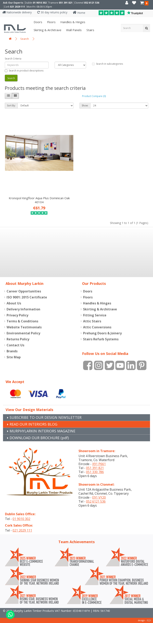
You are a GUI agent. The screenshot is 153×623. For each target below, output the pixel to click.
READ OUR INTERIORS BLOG (33, 424)
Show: (85, 105)
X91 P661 (99, 464)
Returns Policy (18, 339)
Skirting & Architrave (47, 30)
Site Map (14, 357)
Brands (12, 351)
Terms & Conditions (22, 321)
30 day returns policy (52, 12)
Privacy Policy (17, 315)
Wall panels (73, 30)
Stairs (90, 30)
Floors (51, 22)
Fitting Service (94, 315)
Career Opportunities (24, 291)
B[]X (149, 620)
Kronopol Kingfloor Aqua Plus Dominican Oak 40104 (39, 200)
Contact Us (15, 345)
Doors (37, 22)
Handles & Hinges (72, 22)
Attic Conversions (97, 327)
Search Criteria (13, 58)
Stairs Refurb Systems (101, 339)
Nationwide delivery (17, 12)
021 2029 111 (17, 6)
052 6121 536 (91, 2)
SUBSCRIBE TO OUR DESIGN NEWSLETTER (45, 417)
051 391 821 (66, 2)
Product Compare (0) (94, 96)
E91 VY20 (99, 497)
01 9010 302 (40, 2)
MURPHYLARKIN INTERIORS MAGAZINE (42, 431)
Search (24, 39)
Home (79, 13)
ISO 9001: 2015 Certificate (27, 297)
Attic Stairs (92, 321)
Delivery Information (23, 309)
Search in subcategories (107, 63)
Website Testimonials (24, 327)
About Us (14, 303)
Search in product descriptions (24, 70)
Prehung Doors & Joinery (102, 333)
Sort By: (11, 105)
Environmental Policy (23, 333)
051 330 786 (95, 472)
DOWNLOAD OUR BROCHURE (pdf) (39, 437)
